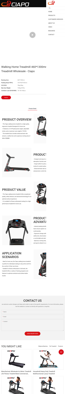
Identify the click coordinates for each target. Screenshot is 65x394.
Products (60, 346)
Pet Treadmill (52, 346)
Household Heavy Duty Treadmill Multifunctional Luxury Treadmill (44, 372)
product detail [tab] (32, 108)
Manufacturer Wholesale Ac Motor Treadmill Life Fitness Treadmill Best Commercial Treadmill (16, 372)
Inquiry (6, 97)
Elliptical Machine (43, 346)
